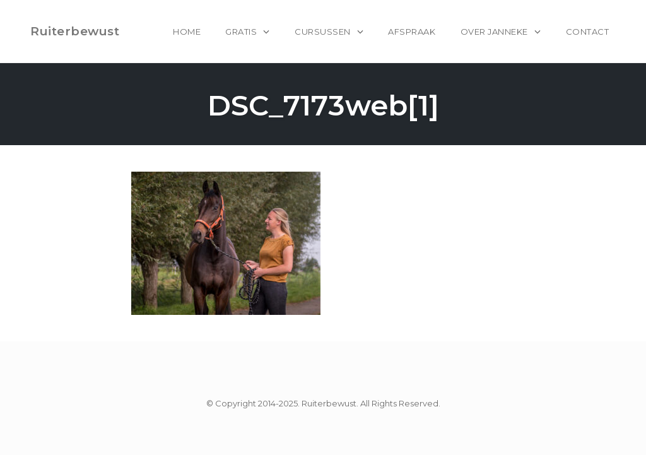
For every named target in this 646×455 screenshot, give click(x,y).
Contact (587, 32)
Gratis (241, 32)
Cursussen (323, 32)
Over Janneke (494, 32)
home (187, 32)
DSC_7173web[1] (323, 105)
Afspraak (411, 32)
